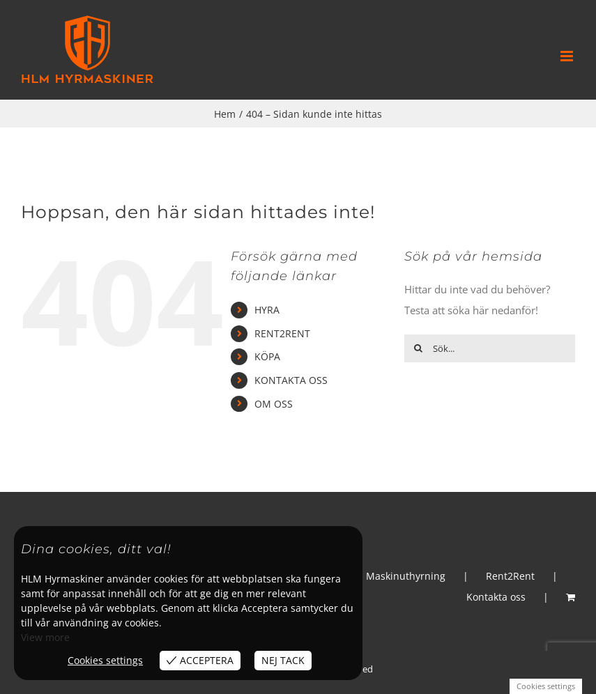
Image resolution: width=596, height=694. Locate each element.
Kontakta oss (496, 596)
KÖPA (267, 356)
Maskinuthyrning (405, 576)
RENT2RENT (282, 333)
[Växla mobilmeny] (567, 56)
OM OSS (273, 403)
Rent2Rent (510, 576)
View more (45, 637)
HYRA (267, 309)
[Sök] (418, 348)
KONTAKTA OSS (291, 380)
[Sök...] (489, 348)
